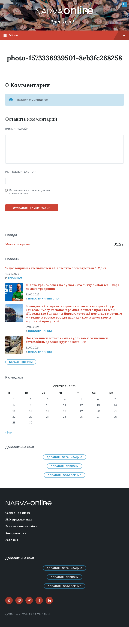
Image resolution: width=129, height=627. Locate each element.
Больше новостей (20, 362)
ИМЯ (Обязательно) (21, 171)
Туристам (15, 277)
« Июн (9, 432)
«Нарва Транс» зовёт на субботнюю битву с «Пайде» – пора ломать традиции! (72, 287)
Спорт (57, 298)
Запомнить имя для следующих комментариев (29, 191)
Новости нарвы (40, 298)
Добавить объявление (64, 475)
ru (124, 4)
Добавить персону (64, 466)
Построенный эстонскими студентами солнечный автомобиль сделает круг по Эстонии (67, 340)
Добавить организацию (64, 457)
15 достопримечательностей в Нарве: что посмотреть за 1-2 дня (55, 268)
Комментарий (17, 129)
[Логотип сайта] (64, 14)
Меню (64, 35)
